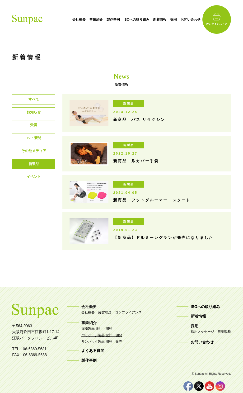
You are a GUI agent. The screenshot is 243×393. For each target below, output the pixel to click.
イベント (33, 185)
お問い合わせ (200, 19)
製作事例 (123, 19)
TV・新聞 (34, 142)
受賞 (33, 128)
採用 (183, 19)
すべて (33, 100)
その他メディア (33, 157)
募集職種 (224, 331)
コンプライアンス (128, 312)
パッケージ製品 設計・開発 (101, 335)
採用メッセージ (202, 331)
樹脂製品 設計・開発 (96, 328)
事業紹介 (105, 19)
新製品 (33, 171)
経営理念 (105, 312)
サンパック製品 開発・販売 (101, 341)
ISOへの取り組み (146, 19)
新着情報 (169, 19)
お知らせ (33, 114)
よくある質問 (92, 351)
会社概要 (88, 19)
